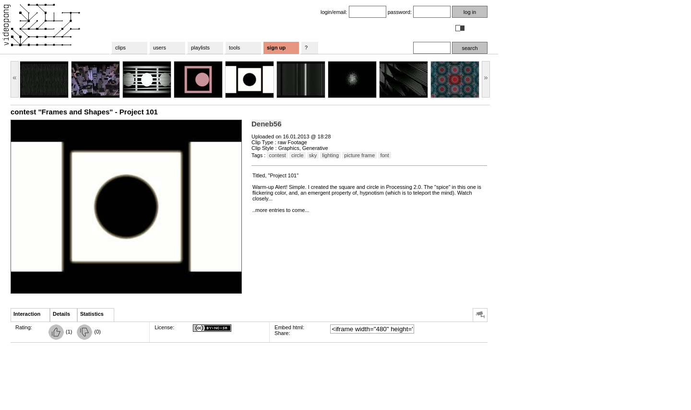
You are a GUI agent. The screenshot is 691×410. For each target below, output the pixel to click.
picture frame (359, 155)
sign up (276, 47)
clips (120, 47)
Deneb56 (266, 124)
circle (297, 155)
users (159, 47)
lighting (330, 155)
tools (234, 47)
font (384, 155)
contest (277, 155)
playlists (200, 47)
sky (313, 155)
